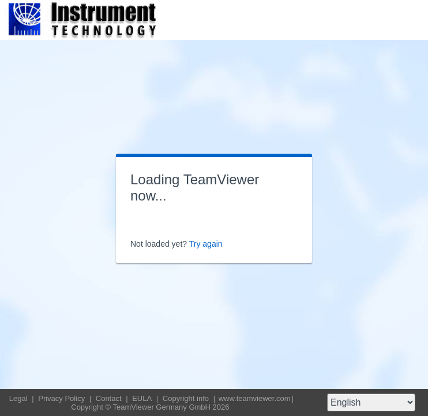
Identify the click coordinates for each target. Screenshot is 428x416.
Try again (206, 243)
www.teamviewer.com (255, 398)
